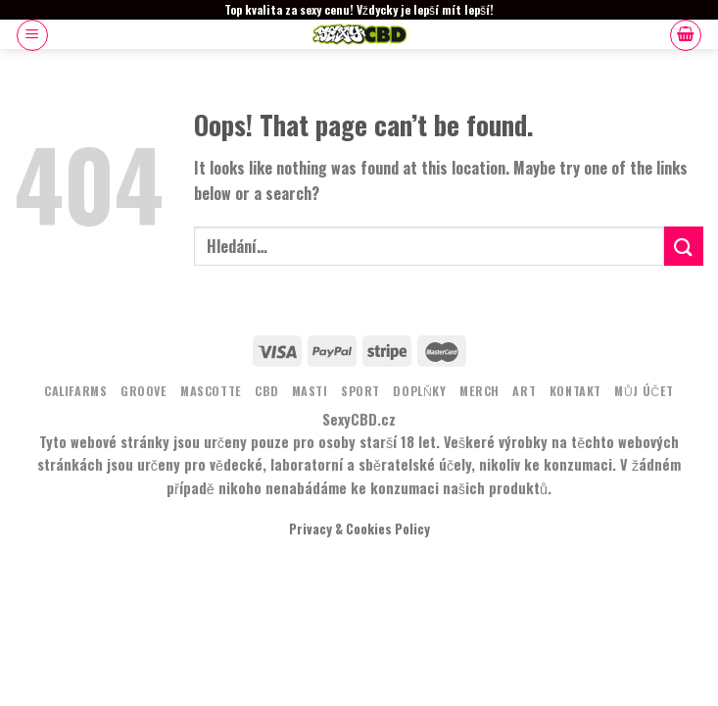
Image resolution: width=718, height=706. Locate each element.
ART (524, 390)
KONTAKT (575, 390)
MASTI (310, 390)
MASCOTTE (211, 390)
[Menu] (32, 35)
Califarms (76, 390)
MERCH (479, 390)
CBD (266, 390)
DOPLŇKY (419, 390)
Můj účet (644, 390)
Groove (144, 390)
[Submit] (683, 246)
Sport (360, 390)
